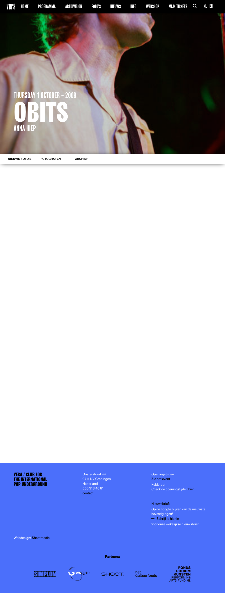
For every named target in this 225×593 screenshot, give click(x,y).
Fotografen (50, 159)
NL (205, 6)
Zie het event (160, 479)
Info (133, 6)
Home (25, 6)
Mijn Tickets (178, 6)
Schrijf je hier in (167, 518)
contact (87, 493)
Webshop (152, 6)
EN (211, 6)
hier (191, 489)
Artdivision (73, 6)
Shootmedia (41, 538)
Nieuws (115, 6)
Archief (81, 159)
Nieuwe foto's (19, 159)
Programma (47, 6)
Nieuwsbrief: (160, 504)
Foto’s (96, 6)
